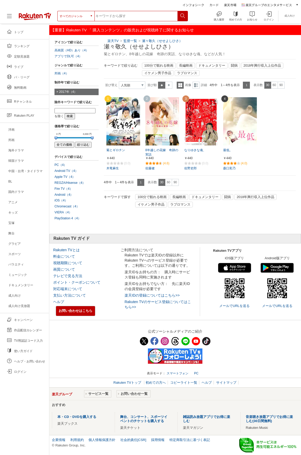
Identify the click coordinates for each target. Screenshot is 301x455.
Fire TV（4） (63, 189)
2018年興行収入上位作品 (262, 65)
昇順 (161, 85)
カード (214, 5)
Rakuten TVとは (66, 250)
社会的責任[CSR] (133, 440)
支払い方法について (69, 295)
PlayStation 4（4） (67, 218)
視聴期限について (67, 263)
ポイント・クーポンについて (76, 282)
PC (196, 373)
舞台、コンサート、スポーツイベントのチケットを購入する (143, 419)
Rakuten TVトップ (127, 382)
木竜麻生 (112, 168)
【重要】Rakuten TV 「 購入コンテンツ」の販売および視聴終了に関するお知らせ (122, 30)
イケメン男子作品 (157, 73)
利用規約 (77, 440)
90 (281, 85)
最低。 (227, 150)
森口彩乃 (229, 168)
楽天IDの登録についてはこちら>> (152, 295)
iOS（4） (61, 200)
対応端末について (67, 289)
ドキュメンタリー (211, 65)
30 (267, 85)
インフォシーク (193, 5)
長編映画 (186, 65)
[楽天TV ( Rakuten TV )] (35, 16)
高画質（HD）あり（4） (71, 50)
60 (274, 85)
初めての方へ (156, 382)
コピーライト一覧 (183, 382)
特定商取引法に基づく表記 (189, 440)
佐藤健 (150, 168)
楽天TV (113, 41)
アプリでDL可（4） (68, 56)
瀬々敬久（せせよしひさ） (162, 41)
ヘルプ (58, 302)
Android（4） (63, 195)
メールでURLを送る (234, 306)
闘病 (234, 65)
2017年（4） (68, 92)
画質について (64, 269)
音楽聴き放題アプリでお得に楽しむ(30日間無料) (269, 419)
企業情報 (58, 440)
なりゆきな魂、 (195, 150)
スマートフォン (177, 373)
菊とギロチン (115, 150)
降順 (168, 85)
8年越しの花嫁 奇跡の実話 (161, 152)
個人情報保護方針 (101, 440)
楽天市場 (230, 5)
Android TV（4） (66, 171)
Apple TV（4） (64, 177)
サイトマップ (226, 382)
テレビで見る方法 (67, 276)
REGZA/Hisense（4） (69, 183)
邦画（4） (61, 73)
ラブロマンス (187, 73)
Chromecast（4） (66, 206)
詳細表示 (196, 85)
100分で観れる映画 (158, 65)
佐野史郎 (190, 168)
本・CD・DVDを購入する (76, 417)
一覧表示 (180, 85)
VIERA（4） (63, 212)
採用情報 (158, 440)
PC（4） (60, 165)
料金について (64, 256)
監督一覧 (130, 41)
